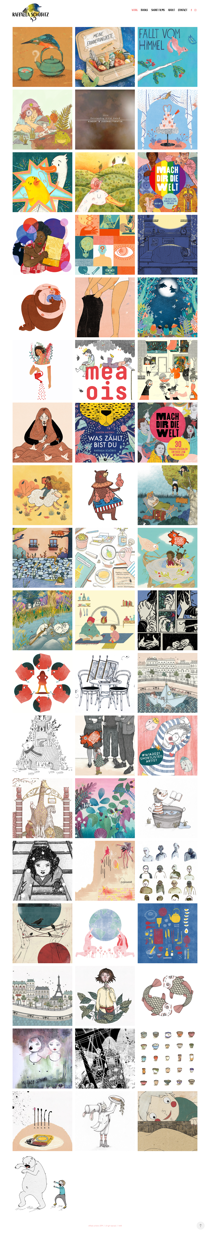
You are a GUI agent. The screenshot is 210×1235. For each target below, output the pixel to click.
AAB (120, 1226)
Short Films (158, 10)
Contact (182, 10)
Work (135, 10)
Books (144, 10)
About (171, 10)
